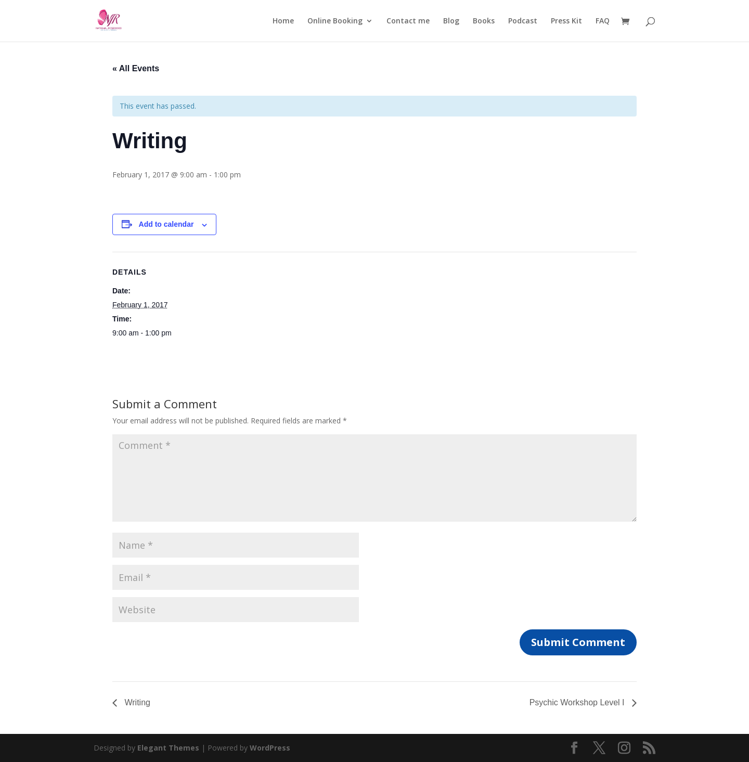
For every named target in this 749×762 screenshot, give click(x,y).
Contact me (408, 21)
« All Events (135, 68)
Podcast (522, 21)
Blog (451, 21)
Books (484, 21)
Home (283, 21)
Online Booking (335, 21)
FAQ (603, 21)
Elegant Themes (168, 748)
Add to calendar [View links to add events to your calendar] (166, 224)
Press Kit (566, 21)
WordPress (270, 748)
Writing (136, 702)
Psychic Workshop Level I (578, 702)
